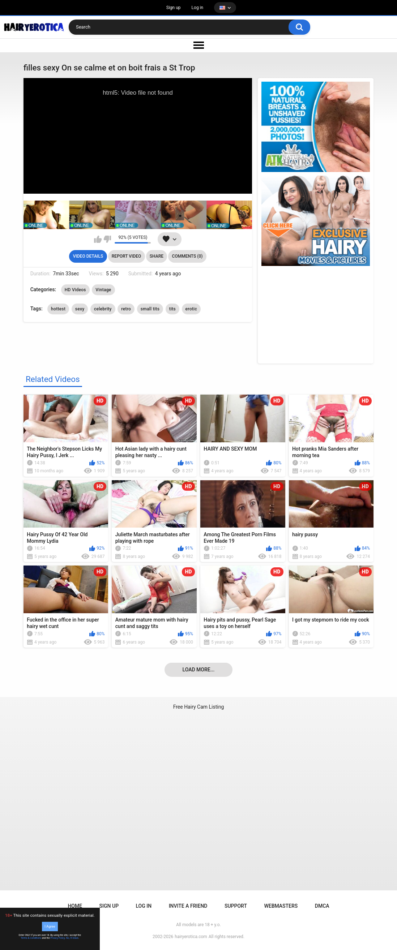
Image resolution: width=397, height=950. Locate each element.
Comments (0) (187, 256)
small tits (150, 308)
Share (156, 256)
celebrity (103, 308)
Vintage (103, 289)
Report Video (126, 256)
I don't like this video (107, 239)
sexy (80, 308)
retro (126, 308)
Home (75, 906)
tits (172, 308)
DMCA (322, 906)
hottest (58, 308)
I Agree (49, 926)
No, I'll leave (72, 938)
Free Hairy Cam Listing (198, 707)
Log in (198, 7)
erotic (191, 308)
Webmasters (281, 906)
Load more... (199, 669)
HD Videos (75, 289)
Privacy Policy (57, 938)
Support (236, 906)
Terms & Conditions (31, 938)
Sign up (173, 7)
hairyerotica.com (191, 936)
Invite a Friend (188, 906)
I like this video (98, 239)
